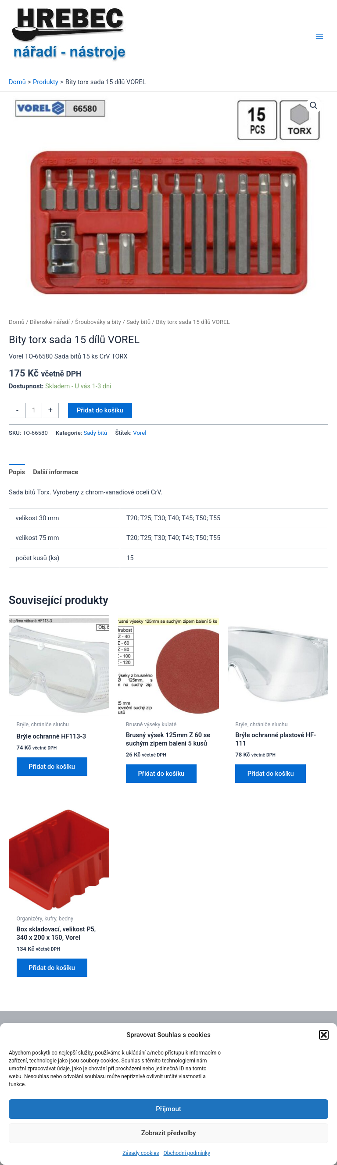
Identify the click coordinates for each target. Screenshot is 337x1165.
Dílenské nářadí (50, 322)
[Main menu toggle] (319, 36)
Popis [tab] (17, 472)
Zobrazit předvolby (168, 1133)
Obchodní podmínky (187, 1153)
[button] (323, 1034)
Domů (17, 322)
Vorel (139, 433)
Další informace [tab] (55, 472)
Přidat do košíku (100, 410)
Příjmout (168, 1109)
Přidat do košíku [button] (52, 767)
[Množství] (33, 410)
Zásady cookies (140, 1153)
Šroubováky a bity (98, 322)
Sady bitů (138, 322)
